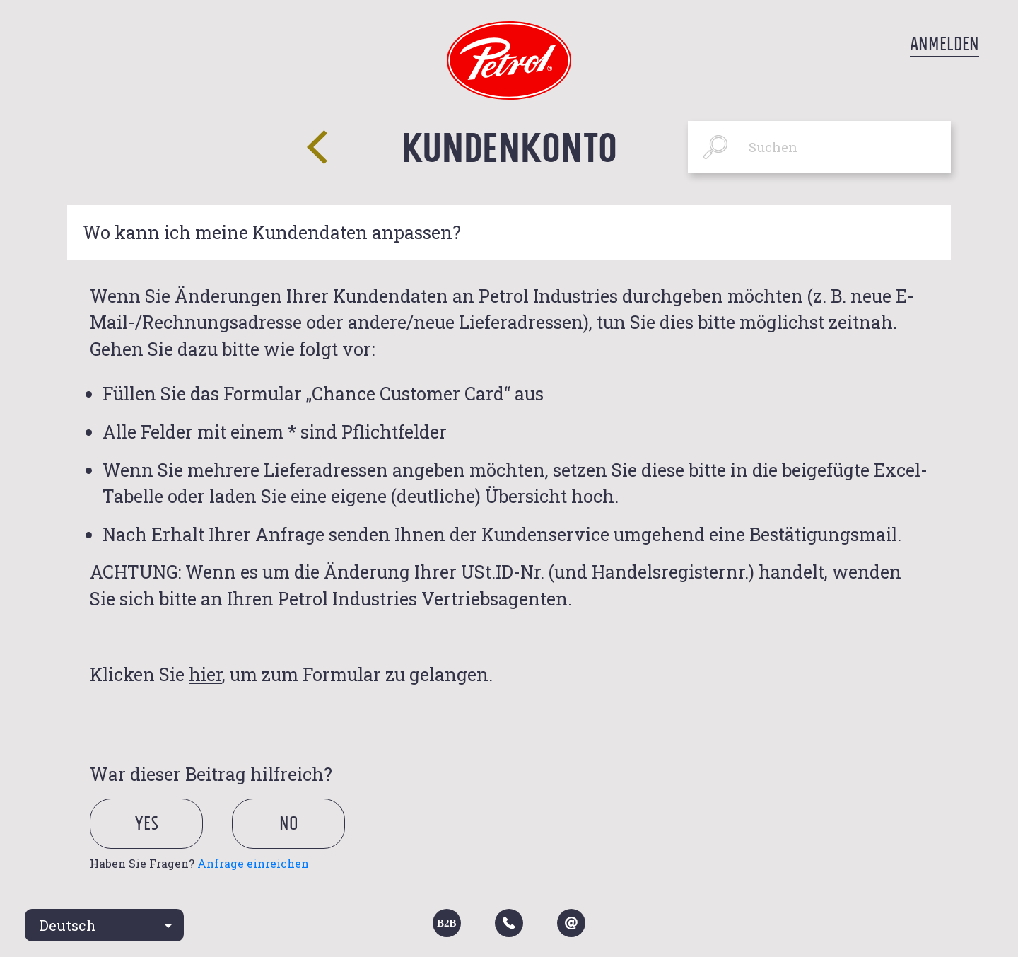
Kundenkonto (509, 146)
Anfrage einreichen (253, 863)
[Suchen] (819, 147)
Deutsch (68, 925)
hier (205, 674)
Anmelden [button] (944, 44)
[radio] (159, 842)
